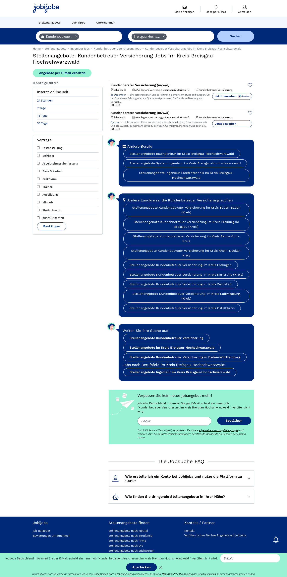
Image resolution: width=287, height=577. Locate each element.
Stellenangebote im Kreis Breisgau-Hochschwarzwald (172, 347)
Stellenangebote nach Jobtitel (128, 531)
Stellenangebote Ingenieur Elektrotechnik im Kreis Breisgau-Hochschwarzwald (186, 175)
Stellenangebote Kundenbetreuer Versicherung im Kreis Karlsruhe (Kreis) (186, 274)
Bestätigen (51, 226)
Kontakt (189, 531)
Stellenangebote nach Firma (127, 540)
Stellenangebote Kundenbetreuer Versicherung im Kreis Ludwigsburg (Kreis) (186, 296)
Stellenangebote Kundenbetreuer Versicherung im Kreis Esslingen (181, 265)
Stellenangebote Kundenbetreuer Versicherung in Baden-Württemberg (185, 357)
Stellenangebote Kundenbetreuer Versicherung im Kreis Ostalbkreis (182, 308)
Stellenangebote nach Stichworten (131, 550)
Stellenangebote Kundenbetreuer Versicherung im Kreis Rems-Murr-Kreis (186, 238)
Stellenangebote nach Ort (126, 545)
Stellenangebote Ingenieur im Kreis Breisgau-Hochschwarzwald (180, 372)
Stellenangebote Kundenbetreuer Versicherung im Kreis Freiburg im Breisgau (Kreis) (186, 224)
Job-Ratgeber (41, 531)
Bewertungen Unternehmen (51, 536)
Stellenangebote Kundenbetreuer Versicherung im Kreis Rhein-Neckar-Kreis (186, 253)
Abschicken (141, 567)
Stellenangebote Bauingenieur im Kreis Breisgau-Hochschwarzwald (182, 154)
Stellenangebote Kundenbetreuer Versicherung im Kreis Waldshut (181, 284)
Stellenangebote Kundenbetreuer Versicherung (166, 338)
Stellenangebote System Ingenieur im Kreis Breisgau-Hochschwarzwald (185, 163)
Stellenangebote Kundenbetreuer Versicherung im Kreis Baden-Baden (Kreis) (186, 210)
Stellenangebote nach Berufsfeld (130, 536)
